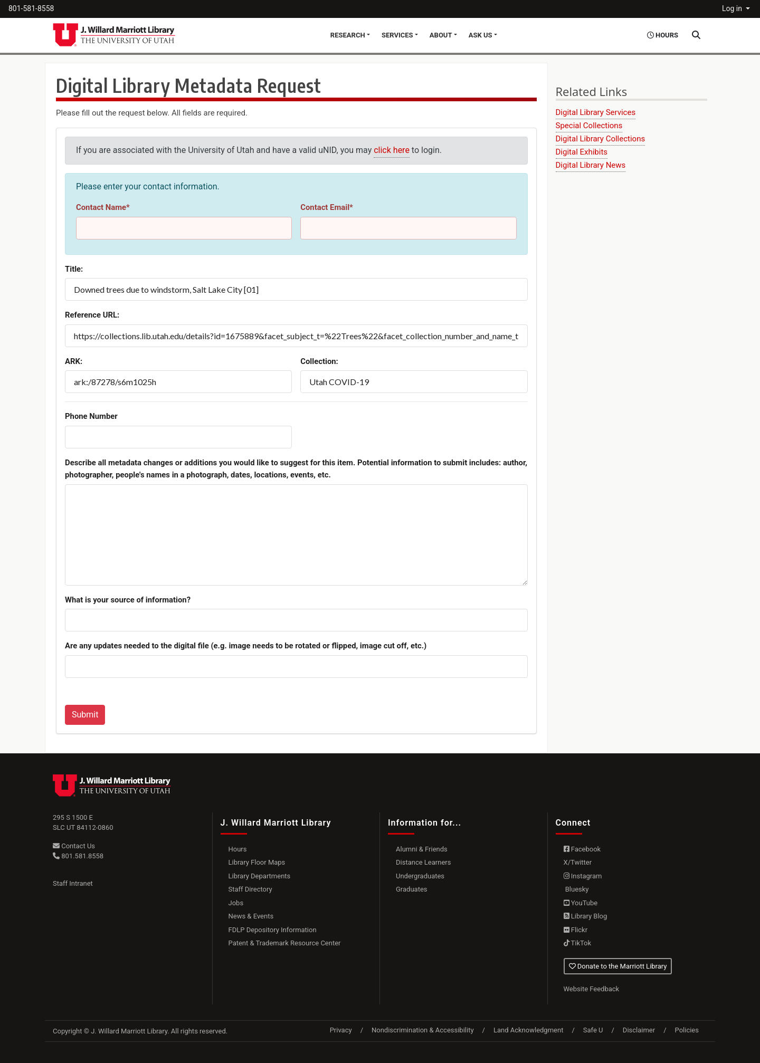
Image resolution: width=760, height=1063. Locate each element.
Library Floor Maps (257, 862)
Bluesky (576, 889)
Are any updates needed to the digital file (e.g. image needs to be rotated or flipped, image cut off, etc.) (245, 645)
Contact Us (74, 846)
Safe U (593, 1030)
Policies (687, 1030)
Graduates (412, 889)
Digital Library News (591, 165)
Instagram (583, 876)
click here (392, 150)
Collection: (319, 361)
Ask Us (480, 35)
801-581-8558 (31, 8)
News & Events (251, 916)
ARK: (73, 361)
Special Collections (589, 125)
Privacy (341, 1030)
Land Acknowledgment (528, 1030)
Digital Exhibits (582, 152)
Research (347, 35)
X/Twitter (578, 862)
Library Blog (585, 916)
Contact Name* (103, 207)
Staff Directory (250, 889)
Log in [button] (733, 8)
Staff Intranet (73, 883)
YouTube (581, 903)
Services (397, 35)
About (441, 35)
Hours (238, 849)
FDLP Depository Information (273, 930)
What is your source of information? (128, 600)
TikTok (578, 943)
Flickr (576, 930)
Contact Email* (326, 207)
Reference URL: (92, 315)
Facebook (582, 849)
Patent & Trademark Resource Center (285, 943)
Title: (74, 269)
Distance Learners (423, 862)
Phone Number (91, 416)
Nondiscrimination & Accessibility (423, 1030)
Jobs (236, 903)
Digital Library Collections (600, 138)
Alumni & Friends (422, 849)
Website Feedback (592, 989)
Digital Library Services (596, 112)
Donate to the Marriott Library (618, 966)
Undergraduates (420, 876)
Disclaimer (639, 1030)
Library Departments (260, 876)
